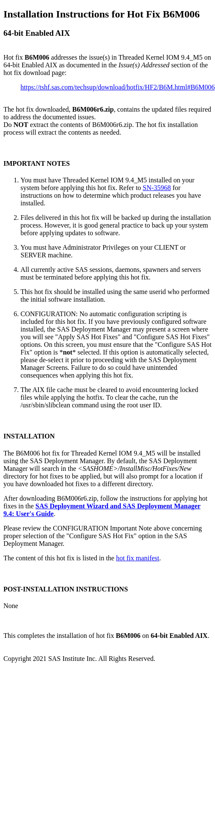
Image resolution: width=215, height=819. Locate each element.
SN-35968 (157, 187)
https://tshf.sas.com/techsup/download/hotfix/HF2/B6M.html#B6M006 (117, 87)
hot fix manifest (137, 558)
